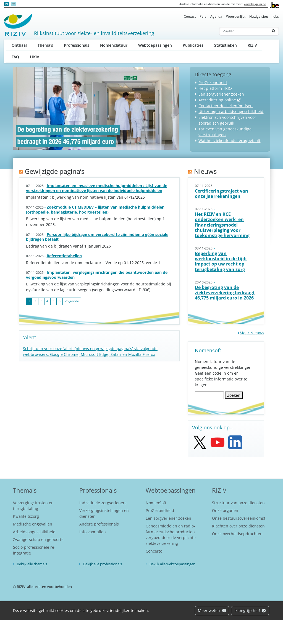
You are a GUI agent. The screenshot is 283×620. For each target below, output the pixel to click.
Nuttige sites (259, 16)
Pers (203, 16)
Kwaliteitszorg (26, 516)
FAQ (15, 56)
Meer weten (212, 610)
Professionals (76, 45)
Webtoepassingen (155, 45)
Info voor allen (92, 531)
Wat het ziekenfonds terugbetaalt (229, 140)
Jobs (275, 16)
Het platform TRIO (215, 88)
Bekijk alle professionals (102, 563)
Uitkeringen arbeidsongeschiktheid (230, 111)
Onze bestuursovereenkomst (238, 518)
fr (13, 4)
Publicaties (193, 45)
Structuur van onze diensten (238, 502)
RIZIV (252, 45)
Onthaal (19, 45)
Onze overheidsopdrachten (237, 533)
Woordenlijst (235, 16)
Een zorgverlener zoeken (221, 94)
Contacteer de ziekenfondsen (225, 105)
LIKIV (34, 56)
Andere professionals (99, 524)
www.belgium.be (255, 4)
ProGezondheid (212, 82)
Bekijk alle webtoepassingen (172, 563)
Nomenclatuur (113, 45)
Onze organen (225, 510)
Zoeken (233, 395)
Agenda (216, 16)
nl (6, 4)
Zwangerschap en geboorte (38, 539)
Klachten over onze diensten (238, 526)
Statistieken (225, 45)
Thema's (45, 45)
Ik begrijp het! (250, 610)
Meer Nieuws (252, 332)
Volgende (72, 301)
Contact (190, 16)
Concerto (154, 551)
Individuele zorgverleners (103, 502)
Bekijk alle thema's (32, 563)
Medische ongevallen (32, 524)
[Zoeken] (244, 31)
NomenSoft (156, 502)
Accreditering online (217, 100)
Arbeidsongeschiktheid (34, 531)
